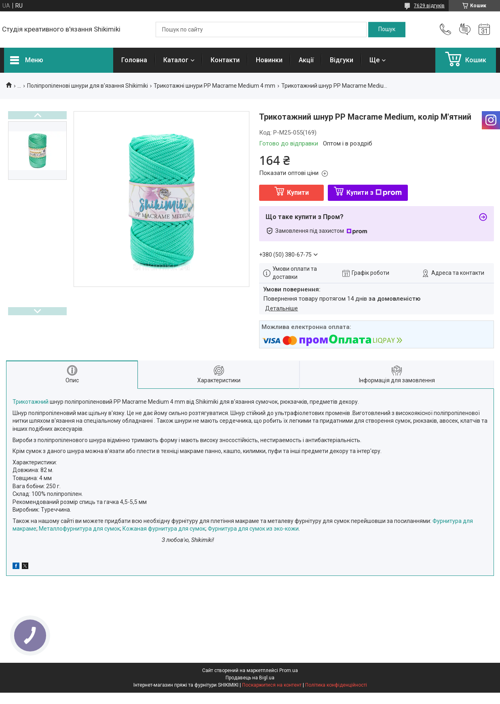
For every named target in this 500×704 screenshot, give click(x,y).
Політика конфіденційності (336, 685)
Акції (306, 60)
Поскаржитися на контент (272, 685)
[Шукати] (386, 29)
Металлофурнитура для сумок (79, 528)
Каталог (175, 60)
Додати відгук (464, 29)
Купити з (374, 192)
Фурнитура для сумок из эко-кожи (253, 528)
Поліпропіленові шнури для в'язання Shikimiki (87, 85)
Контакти (225, 60)
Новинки (269, 60)
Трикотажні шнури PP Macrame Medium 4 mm (214, 85)
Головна (134, 60)
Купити (298, 192)
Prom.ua (288, 670)
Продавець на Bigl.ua (250, 678)
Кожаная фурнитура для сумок (163, 528)
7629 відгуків (429, 5)
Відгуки (341, 60)
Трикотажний (31, 401)
